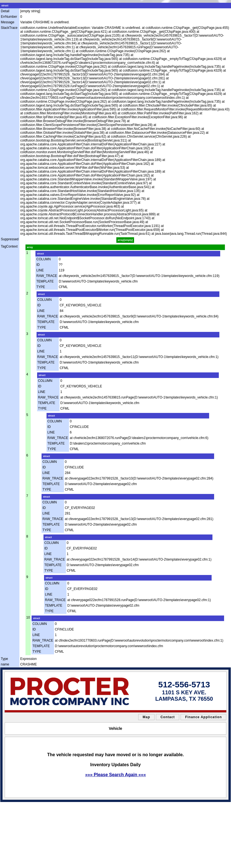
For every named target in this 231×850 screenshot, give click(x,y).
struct (4, 5)
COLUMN (43, 259)
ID (38, 265)
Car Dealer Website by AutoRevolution (135, 805)
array (30, 247)
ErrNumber (9, 17)
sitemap (22, 805)
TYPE (40, 287)
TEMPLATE (44, 281)
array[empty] (125, 240)
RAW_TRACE (46, 276)
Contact (167, 717)
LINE (40, 270)
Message (7, 22)
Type (4, 659)
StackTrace (9, 28)
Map (146, 717)
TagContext (9, 246)
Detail (5, 11)
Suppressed (10, 239)
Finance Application (203, 717)
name (5, 664)
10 (28, 617)
